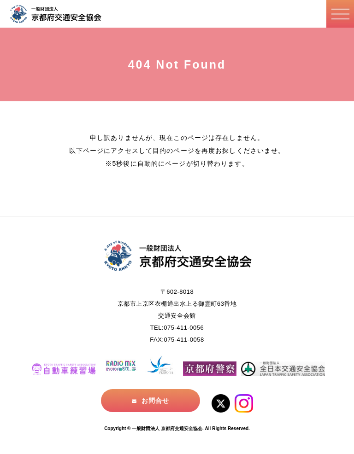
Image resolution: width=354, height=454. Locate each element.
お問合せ (155, 400)
